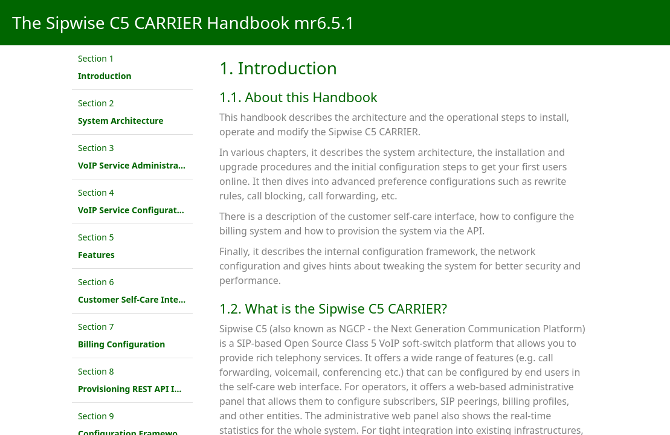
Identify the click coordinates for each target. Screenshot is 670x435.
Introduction (105, 76)
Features (96, 254)
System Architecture (121, 120)
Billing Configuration (121, 344)
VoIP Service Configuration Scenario (153, 210)
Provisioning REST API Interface (144, 389)
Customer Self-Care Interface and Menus (163, 299)
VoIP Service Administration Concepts (157, 165)
